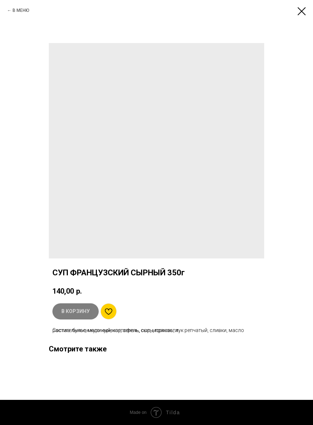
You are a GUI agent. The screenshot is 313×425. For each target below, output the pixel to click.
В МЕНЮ (21, 10)
